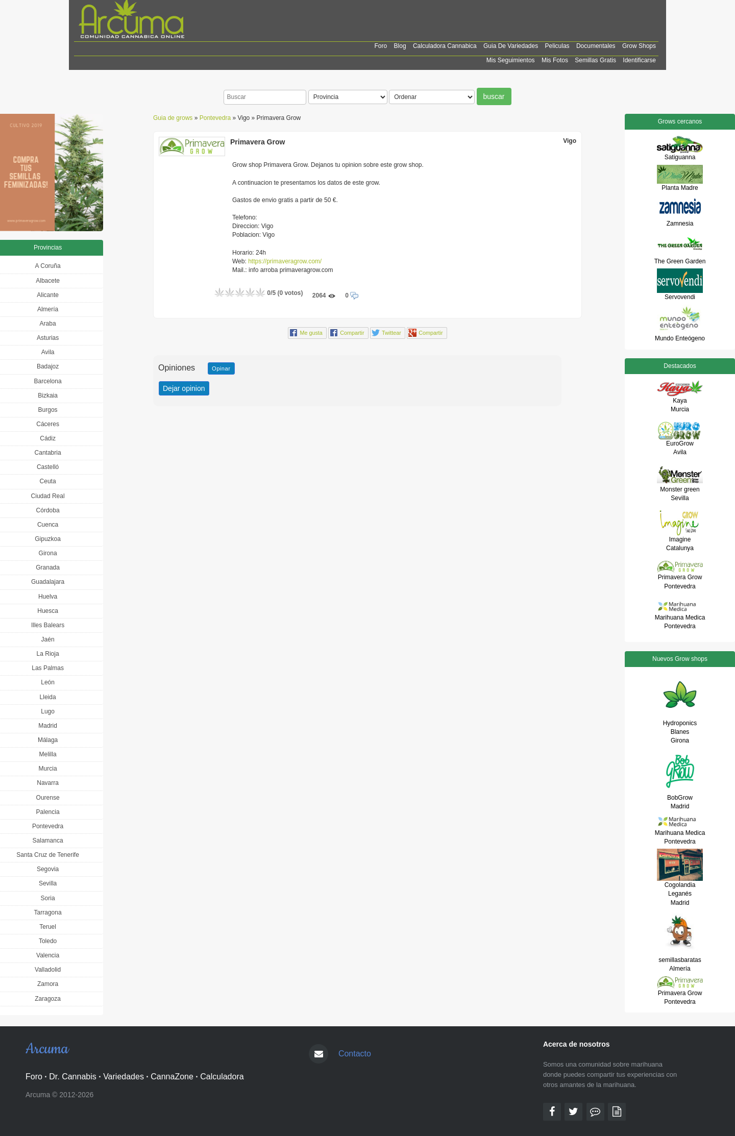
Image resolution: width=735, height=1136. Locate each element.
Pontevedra (215, 117)
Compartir (352, 333)
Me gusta (311, 333)
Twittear (391, 333)
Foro (381, 46)
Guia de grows (172, 117)
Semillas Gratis (595, 60)
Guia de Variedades (510, 46)
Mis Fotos (555, 60)
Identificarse (639, 60)
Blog (400, 46)
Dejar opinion (184, 388)
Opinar (221, 368)
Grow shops (639, 46)
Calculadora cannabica (445, 46)
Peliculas (557, 46)
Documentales (596, 46)
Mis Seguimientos (510, 60)
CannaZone (172, 1076)
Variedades (123, 1076)
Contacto (354, 1053)
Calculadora (221, 1076)
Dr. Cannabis (72, 1076)
